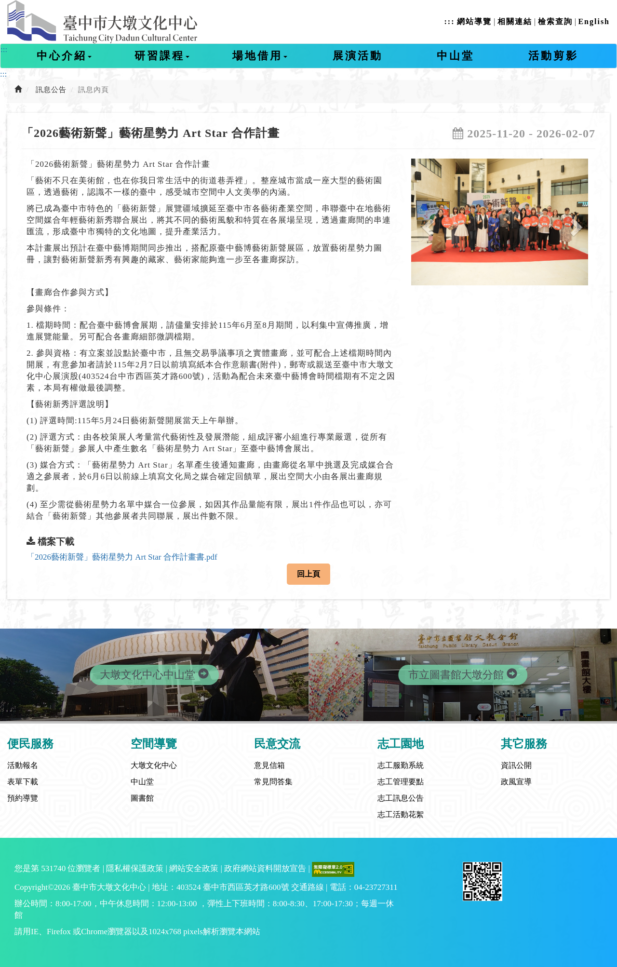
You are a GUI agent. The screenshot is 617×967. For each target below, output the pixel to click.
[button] (424, 222)
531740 (53, 868)
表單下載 (22, 782)
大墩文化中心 (154, 765)
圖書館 (142, 798)
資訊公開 (516, 765)
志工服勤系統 (400, 765)
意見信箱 (269, 765)
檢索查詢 (555, 21)
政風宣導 (516, 782)
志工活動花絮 (400, 814)
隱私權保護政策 (134, 868)
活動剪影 (553, 56)
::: (449, 21)
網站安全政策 (193, 868)
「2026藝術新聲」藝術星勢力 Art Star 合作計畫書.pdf (122, 557)
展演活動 (358, 56)
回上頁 (308, 574)
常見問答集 (273, 782)
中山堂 (455, 56)
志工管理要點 (400, 782)
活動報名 (22, 765)
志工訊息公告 (400, 798)
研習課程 (161, 56)
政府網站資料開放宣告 (265, 868)
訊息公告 (51, 90)
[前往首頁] (18, 90)
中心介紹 (64, 56)
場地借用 (259, 56)
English (594, 21)
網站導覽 (474, 21)
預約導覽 (22, 798)
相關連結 (514, 21)
